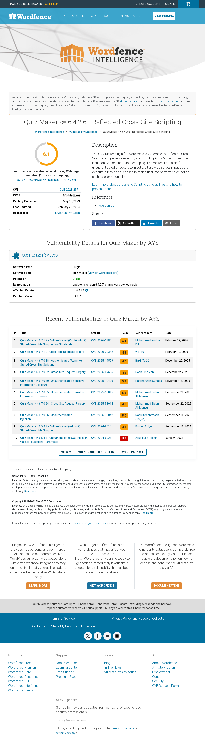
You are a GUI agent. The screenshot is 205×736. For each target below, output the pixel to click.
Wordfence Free (19, 663)
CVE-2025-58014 (102, 403)
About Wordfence (164, 663)
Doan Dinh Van (144, 372)
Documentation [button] (166, 585)
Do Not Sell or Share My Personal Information (63, 626)
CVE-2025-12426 (102, 380)
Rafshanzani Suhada (148, 380)
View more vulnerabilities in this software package (102, 452)
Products (70, 16)
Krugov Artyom (144, 426)
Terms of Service (63, 618)
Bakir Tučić (142, 360)
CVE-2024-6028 (101, 437)
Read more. (30, 491)
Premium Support (68, 677)
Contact (157, 677)
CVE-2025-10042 (102, 415)
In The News (113, 667)
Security (158, 681)
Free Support (65, 672)
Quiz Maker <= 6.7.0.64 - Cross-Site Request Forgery (53, 403)
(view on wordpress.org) (103, 272)
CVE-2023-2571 (70, 189)
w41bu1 (140, 351)
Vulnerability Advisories (120, 672)
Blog (107, 663)
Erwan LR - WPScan (67, 212)
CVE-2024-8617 (101, 426)
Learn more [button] (38, 585)
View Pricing (164, 16)
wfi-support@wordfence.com (90, 523)
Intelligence (91, 16)
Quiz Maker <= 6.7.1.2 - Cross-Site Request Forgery (52, 351)
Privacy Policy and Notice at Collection (139, 618)
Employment (161, 672)
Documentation (67, 663)
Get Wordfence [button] (102, 585)
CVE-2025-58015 (102, 392)
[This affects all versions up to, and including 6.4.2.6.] (86, 290)
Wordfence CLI (18, 681)
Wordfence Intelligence (24, 686)
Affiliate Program (164, 667)
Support (110, 16)
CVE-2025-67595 (102, 372)
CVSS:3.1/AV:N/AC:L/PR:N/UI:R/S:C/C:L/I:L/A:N (46, 180)
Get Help (51, 4)
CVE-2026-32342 (102, 351)
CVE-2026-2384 (101, 340)
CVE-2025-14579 (102, 360)
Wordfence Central (21, 690)
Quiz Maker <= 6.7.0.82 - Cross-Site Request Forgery (53, 372)
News (125, 16)
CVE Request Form (165, 686)
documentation (130, 101)
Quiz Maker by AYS (40, 255)
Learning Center (67, 667)
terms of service (122, 728)
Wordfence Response (23, 677)
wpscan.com (108, 205)
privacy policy (65, 733)
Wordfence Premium (22, 667)
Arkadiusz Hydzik (146, 437)
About (137, 16)
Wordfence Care (19, 672)
